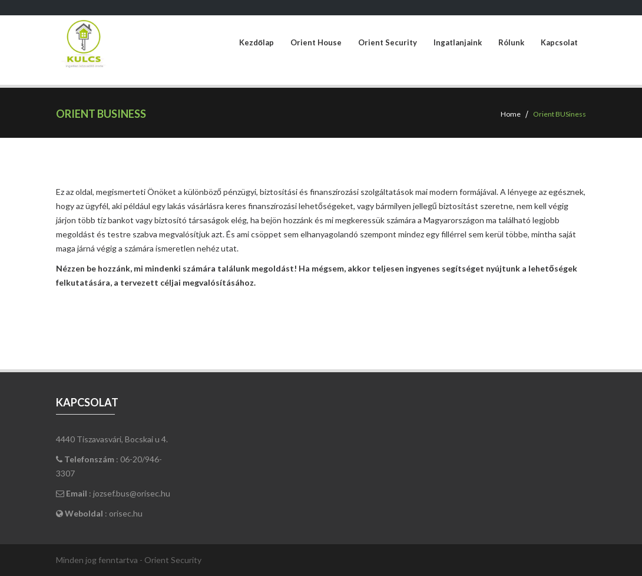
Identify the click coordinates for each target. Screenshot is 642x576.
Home (511, 114)
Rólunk (511, 43)
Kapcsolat (559, 43)
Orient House (316, 43)
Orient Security (387, 43)
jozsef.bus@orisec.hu (131, 493)
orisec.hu (126, 513)
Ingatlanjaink (457, 43)
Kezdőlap (256, 43)
